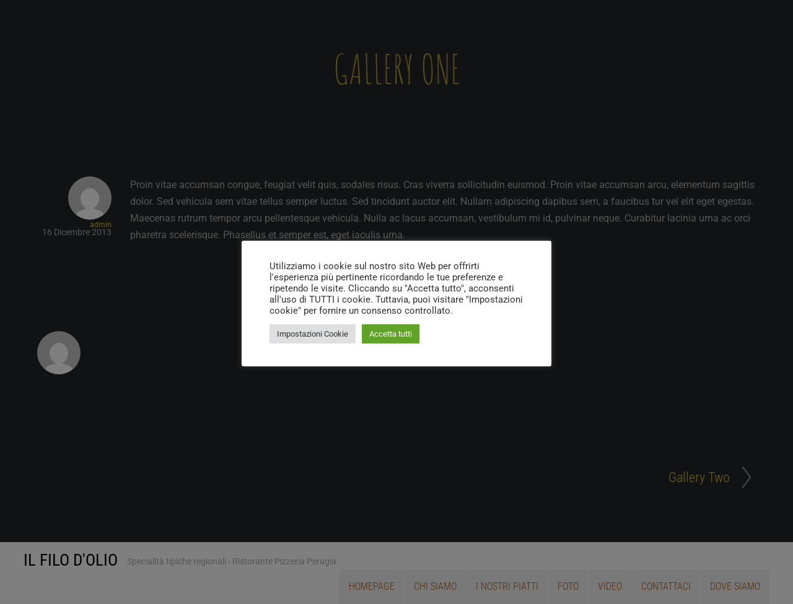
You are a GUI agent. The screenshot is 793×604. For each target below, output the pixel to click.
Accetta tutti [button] (390, 334)
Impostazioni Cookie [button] (312, 334)
